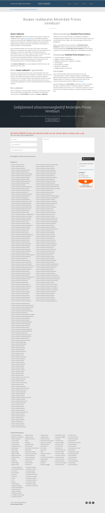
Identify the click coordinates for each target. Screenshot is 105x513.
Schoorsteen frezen (59, 444)
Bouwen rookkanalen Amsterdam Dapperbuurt (21, 219)
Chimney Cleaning (15, 442)
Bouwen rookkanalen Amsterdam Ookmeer (45, 192)
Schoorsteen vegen (72, 435)
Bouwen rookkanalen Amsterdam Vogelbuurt (45, 293)
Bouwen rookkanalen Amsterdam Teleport (45, 269)
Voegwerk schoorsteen (16, 489)
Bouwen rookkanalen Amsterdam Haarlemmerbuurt (22, 267)
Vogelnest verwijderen (16, 491)
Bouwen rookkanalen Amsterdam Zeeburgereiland (22, 329)
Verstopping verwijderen (17, 485)
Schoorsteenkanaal (72, 446)
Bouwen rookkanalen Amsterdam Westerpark (21, 318)
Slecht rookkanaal (15, 472)
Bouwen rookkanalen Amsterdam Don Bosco (21, 240)
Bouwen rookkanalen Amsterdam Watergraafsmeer (46, 300)
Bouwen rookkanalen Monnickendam (19, 382)
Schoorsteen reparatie (59, 461)
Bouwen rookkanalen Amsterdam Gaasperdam (21, 256)
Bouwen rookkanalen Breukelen (18, 349)
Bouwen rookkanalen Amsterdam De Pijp (20, 230)
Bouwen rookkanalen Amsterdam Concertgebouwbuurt (23, 214)
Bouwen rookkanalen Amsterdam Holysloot (20, 275)
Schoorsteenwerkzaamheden (17, 469)
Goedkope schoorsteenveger (31, 453)
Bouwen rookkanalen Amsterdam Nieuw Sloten (46, 181)
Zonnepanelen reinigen (30, 482)
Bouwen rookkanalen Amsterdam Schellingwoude (46, 243)
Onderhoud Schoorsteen (46, 453)
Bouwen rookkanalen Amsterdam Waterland (21, 303)
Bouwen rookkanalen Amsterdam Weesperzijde (21, 309)
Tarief (13, 480)
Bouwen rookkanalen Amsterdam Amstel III (20, 188)
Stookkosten (14, 474)
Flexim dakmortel (28, 446)
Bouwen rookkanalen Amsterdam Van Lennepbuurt (46, 288)
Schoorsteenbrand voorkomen (74, 442)
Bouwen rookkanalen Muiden (18, 384)
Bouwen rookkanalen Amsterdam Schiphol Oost (46, 249)
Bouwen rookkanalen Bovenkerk (18, 347)
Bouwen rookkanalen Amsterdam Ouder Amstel (46, 212)
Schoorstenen (14, 471)
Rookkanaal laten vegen (60, 435)
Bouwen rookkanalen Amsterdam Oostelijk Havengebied (47, 195)
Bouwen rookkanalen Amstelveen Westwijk (20, 183)
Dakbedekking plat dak (16, 446)
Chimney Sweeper (15, 444)
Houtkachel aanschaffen (30, 457)
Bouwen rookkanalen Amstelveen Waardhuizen (21, 181)
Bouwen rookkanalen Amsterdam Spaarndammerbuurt (47, 264)
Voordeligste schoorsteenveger (18, 494)
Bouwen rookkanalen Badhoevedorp (19, 344)
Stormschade (14, 476)
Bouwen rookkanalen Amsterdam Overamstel (45, 214)
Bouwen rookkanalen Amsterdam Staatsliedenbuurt (46, 265)
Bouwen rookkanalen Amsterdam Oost (44, 194)
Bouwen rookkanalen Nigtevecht (18, 393)
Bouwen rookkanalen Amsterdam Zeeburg (20, 327)
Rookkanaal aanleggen (45, 464)
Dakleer (26, 440)
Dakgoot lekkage (15, 451)
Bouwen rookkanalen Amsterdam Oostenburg (45, 199)
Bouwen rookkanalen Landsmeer (18, 369)
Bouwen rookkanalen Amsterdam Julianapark (21, 291)
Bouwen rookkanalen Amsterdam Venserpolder (46, 291)
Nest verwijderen (44, 446)
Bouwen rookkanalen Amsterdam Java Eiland (21, 288)
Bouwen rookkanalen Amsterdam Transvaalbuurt (46, 271)
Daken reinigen (15, 449)
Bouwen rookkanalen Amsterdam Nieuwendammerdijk (47, 184)
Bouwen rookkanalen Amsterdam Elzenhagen (21, 249)
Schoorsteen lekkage (59, 451)
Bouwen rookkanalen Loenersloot (18, 379)
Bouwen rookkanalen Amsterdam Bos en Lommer (22, 201)
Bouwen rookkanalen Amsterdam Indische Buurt (21, 286)
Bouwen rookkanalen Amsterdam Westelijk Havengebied (23, 314)
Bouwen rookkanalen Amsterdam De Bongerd (21, 227)
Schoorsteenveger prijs (72, 464)
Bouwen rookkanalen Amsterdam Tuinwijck (45, 282)
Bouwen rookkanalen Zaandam (18, 423)
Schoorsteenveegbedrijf (73, 461)
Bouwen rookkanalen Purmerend (18, 399)
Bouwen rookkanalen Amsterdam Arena (20, 192)
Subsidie (13, 478)
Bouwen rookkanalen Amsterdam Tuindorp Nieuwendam (48, 278)
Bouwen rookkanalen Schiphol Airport (19, 401)
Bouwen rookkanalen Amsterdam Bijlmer (20, 197)
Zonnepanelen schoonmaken (32, 485)
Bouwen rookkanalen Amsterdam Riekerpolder (45, 236)
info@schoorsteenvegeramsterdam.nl (86, 169)
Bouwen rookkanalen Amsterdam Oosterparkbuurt (46, 201)
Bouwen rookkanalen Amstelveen (18, 168)
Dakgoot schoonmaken (16, 455)
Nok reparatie (43, 449)
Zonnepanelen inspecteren (31, 476)
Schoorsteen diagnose (59, 442)
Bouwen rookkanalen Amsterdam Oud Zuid (45, 210)
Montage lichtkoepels (45, 444)
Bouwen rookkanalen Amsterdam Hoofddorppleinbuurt (23, 277)
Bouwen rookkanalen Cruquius (18, 353)
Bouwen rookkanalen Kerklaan (18, 367)
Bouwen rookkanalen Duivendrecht (19, 356)
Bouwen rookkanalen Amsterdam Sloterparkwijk (46, 260)
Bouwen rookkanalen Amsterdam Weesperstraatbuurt (23, 307)
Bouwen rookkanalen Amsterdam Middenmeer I (46, 173)
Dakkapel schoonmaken (30, 438)
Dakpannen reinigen (29, 444)
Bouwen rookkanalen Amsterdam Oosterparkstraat (46, 203)
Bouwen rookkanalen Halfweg (18, 362)
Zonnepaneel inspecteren (17, 496)
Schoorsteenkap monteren (73, 451)
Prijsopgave (43, 455)
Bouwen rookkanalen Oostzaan (18, 395)
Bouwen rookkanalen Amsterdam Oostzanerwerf (46, 207)
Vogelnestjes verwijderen (17, 493)
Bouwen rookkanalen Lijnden (18, 373)
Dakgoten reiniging (15, 457)
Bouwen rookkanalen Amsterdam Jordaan (20, 289)
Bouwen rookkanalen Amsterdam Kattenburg (21, 297)
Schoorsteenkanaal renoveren (74, 448)
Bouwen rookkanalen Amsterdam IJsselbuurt (21, 284)
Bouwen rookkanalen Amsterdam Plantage (45, 225)
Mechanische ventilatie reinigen (47, 440)
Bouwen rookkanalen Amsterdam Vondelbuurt (45, 299)
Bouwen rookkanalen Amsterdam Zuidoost (20, 338)
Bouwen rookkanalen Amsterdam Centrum (20, 212)
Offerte (42, 451)
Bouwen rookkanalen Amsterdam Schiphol (45, 247)
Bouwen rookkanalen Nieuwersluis (19, 391)
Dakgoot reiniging (15, 453)
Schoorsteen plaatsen (59, 457)
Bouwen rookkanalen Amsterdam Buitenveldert (21, 208)
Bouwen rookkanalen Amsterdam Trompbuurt (45, 273)
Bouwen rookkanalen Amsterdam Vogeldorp (45, 295)
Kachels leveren (28, 464)
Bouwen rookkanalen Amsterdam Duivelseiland (21, 243)
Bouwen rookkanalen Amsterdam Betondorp (21, 195)
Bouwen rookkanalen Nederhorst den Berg (20, 388)
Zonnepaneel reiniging (30, 472)
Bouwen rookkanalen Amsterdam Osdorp (44, 208)
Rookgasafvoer (44, 461)
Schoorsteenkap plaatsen (73, 453)
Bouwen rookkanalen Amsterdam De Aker (20, 221)
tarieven (81, 81)
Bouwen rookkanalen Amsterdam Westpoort (21, 320)
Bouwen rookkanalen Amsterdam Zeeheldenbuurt (22, 331)
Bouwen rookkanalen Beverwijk (18, 345)
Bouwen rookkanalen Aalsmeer (18, 164)
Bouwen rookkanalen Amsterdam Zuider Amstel (21, 336)
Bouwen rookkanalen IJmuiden (18, 366)
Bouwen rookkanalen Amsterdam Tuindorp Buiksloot (47, 275)
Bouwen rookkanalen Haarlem (18, 360)
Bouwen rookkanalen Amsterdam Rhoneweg (45, 234)
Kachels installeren (29, 462)
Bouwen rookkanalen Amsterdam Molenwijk (45, 175)
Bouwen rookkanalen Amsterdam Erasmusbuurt (21, 251)
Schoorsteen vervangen (73, 438)
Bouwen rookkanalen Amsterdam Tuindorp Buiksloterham (48, 277)
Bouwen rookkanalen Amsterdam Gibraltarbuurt (21, 262)
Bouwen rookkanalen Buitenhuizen (19, 351)
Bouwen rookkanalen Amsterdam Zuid (19, 332)
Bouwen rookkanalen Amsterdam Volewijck (45, 297)
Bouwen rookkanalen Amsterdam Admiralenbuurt (22, 186)
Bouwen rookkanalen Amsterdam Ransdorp (45, 230)
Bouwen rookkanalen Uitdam (18, 404)
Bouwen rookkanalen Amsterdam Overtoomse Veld (46, 219)
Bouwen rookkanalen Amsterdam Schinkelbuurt (46, 245)
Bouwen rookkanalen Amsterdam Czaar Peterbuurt (22, 216)
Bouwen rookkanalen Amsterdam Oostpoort (45, 205)
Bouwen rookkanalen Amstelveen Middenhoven (21, 175)
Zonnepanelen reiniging (31, 483)
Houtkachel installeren (29, 459)
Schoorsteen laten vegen (60, 449)
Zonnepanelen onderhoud (31, 480)
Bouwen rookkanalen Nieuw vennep (19, 390)
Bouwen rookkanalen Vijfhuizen (18, 408)
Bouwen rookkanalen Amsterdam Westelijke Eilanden (22, 316)
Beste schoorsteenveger (16, 435)
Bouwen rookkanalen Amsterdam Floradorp (20, 253)
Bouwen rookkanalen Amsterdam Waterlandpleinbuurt (23, 305)
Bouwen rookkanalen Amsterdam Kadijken (20, 293)
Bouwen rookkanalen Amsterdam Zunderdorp (21, 340)
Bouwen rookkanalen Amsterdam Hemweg (20, 271)
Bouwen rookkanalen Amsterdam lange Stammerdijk (47, 164)
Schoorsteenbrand (72, 440)
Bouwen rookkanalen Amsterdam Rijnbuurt (45, 238)
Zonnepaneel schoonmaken (31, 474)
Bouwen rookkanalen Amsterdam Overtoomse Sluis (46, 218)
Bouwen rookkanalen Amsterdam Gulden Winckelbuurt (23, 265)
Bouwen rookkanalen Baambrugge (19, 342)
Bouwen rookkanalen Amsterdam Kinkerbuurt (21, 299)
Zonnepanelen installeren (31, 478)
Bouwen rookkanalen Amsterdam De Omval (20, 229)
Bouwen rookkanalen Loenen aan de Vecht (20, 377)
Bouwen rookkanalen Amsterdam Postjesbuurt (45, 227)
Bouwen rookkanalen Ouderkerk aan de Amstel (21, 397)
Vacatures (14, 482)
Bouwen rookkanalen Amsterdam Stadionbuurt (46, 267)
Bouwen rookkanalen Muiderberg (18, 386)
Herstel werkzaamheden (30, 455)
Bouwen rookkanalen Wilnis (17, 421)
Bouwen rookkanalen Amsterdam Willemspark (21, 323)
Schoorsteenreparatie (72, 457)
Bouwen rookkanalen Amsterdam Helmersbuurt (21, 269)
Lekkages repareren (44, 437)
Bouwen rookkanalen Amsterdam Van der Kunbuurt (47, 284)
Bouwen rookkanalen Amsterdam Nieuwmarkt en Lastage (48, 188)
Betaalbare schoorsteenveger (17, 437)
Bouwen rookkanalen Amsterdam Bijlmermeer (21, 199)
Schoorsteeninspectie (72, 444)
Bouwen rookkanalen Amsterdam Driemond (21, 241)
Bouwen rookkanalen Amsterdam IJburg (20, 280)
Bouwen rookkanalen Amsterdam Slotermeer (45, 258)
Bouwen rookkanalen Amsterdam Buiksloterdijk (21, 203)
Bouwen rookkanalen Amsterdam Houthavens (21, 278)
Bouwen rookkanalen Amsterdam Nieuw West (45, 183)
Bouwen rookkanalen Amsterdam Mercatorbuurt (46, 172)
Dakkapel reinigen (15, 464)
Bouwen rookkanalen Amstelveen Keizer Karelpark (22, 173)
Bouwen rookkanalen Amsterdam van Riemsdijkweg (47, 289)
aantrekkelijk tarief (29, 38)
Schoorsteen (57, 438)
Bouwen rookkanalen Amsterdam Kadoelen (20, 295)
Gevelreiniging (28, 449)
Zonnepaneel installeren (31, 467)
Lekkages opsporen (44, 435)
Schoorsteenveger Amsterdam (21, 4)
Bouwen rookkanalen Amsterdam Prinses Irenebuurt (25, 9)
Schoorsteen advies (59, 440)
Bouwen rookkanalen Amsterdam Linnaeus (45, 166)
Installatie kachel (28, 461)
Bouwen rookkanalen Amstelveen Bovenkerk (21, 170)
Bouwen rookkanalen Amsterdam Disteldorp (21, 238)
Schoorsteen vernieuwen (73, 437)
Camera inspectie (15, 440)
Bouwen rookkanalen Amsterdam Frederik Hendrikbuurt (23, 254)
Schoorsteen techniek (59, 464)
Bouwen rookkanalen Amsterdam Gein (19, 258)
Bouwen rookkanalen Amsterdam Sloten (44, 254)
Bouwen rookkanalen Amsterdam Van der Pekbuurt (46, 286)
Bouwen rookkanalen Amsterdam (18, 184)
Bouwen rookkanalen (16, 438)
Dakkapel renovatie (29, 437)
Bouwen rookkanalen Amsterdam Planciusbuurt (46, 223)
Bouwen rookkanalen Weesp (17, 417)
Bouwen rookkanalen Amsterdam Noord (44, 190)
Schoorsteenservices (72, 459)
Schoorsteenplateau (72, 455)
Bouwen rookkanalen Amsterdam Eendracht (21, 247)
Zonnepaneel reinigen (30, 471)
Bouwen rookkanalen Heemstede (18, 364)
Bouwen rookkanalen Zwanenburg (19, 426)
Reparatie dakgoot (44, 459)
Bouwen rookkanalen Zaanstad (18, 425)
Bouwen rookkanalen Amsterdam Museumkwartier (46, 177)
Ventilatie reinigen (15, 483)
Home (12, 9)
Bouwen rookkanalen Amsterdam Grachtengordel (22, 264)
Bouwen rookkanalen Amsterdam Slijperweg (45, 253)
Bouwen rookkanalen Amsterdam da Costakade (21, 218)
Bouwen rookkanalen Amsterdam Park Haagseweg (46, 221)
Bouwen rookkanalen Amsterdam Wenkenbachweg (22, 310)
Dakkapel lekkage (15, 462)
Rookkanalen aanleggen (60, 437)
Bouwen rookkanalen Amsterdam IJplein (20, 282)
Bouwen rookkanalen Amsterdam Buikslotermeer (22, 207)
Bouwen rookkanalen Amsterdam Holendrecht (21, 273)
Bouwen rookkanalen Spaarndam (18, 402)
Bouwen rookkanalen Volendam (18, 414)
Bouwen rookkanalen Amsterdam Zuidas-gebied (21, 334)
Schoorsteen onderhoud (60, 455)
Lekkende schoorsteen (45, 438)
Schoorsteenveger (72, 462)
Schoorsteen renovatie (59, 459)
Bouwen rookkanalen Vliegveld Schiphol (20, 412)
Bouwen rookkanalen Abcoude (18, 166)
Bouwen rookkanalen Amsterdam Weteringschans (22, 321)
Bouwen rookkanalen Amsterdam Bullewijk (20, 210)
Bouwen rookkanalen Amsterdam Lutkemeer (45, 168)
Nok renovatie (43, 448)
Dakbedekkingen (15, 448)
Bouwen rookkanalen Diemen (18, 355)
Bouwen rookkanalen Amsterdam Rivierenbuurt (46, 240)
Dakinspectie (14, 461)
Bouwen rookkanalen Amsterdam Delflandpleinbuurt (22, 234)
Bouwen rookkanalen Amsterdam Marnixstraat (45, 170)
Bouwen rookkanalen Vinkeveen (18, 410)
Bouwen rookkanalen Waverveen (18, 415)
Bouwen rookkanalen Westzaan (18, 419)
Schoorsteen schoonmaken (60, 462)
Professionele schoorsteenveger (47, 457)
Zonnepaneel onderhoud (31, 469)
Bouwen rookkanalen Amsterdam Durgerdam (21, 245)
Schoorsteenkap (71, 449)
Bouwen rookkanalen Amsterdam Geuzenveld (21, 260)
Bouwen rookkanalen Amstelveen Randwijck (21, 177)
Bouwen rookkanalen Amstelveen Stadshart (20, 179)
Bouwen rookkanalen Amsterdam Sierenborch (45, 251)
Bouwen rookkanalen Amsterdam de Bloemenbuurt (22, 225)
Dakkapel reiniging (29, 435)
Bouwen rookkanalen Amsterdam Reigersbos (45, 232)
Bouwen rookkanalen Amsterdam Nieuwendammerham (47, 186)
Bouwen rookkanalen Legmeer (18, 371)
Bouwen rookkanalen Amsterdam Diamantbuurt (21, 236)
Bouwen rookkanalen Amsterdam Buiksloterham (21, 205)
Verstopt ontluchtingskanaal (17, 487)
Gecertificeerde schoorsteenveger (32, 448)
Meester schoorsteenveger (46, 442)
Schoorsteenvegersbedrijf (17, 467)
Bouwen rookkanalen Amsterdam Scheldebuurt (46, 241)
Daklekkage (27, 442)
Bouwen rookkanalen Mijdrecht (18, 380)
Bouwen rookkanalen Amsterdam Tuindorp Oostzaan (47, 280)
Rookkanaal (43, 462)
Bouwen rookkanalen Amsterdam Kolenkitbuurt (21, 300)
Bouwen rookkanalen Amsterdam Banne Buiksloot (22, 194)
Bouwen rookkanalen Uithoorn (18, 406)
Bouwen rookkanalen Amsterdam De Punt (20, 232)
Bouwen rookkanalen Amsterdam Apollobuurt (21, 190)
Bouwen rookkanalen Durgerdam (18, 358)
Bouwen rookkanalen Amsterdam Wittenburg (21, 325)
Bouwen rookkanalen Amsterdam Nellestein (45, 179)
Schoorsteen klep (58, 448)
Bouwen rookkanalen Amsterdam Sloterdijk (45, 256)
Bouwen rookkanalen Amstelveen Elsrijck (20, 172)
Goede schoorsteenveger (30, 451)
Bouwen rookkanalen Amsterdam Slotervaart (45, 262)
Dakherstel (14, 459)
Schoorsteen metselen (59, 453)
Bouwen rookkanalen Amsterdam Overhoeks (45, 216)
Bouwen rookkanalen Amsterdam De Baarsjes (21, 223)
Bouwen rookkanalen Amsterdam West (19, 312)
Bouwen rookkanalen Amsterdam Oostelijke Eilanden (47, 197)
